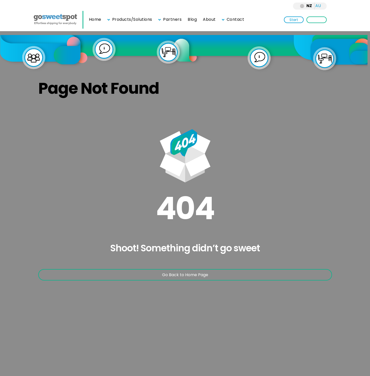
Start (293, 19)
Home (95, 19)
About (209, 19)
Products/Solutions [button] (129, 19)
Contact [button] (233, 19)
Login (316, 19)
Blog (192, 19)
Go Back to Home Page (185, 275)
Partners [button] (170, 19)
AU (318, 6)
